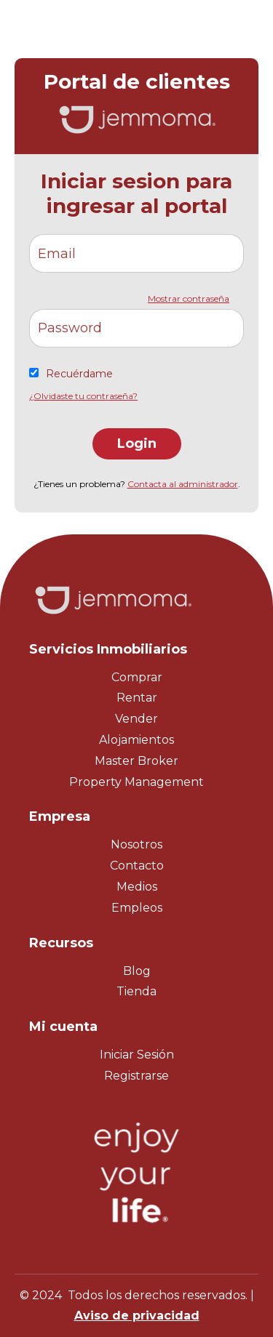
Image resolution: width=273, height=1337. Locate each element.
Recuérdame (79, 373)
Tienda (136, 991)
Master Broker (136, 761)
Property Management (136, 782)
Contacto (137, 865)
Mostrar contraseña (188, 298)
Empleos (136, 908)
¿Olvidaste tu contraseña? (83, 395)
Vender (136, 719)
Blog (137, 971)
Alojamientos (136, 740)
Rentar (136, 697)
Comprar (136, 677)
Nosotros (136, 844)
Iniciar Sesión (137, 1054)
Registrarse (136, 1076)
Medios (136, 887)
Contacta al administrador (182, 483)
